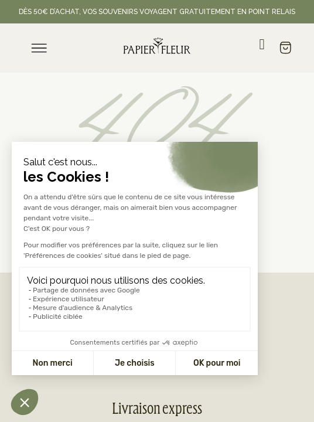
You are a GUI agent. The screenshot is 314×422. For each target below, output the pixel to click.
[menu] (39, 48)
